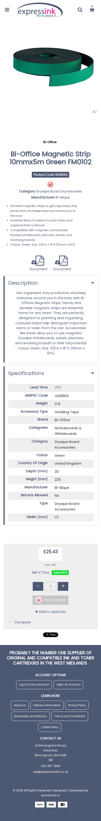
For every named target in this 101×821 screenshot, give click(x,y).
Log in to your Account (34, 684)
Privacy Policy (77, 705)
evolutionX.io (50, 795)
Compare (19, 622)
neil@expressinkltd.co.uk (50, 772)
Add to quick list (50, 611)
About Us (20, 705)
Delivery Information (47, 705)
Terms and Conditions (69, 716)
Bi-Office (50, 142)
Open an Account (68, 684)
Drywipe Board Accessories (59, 191)
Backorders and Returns (30, 716)
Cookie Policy (49, 727)
